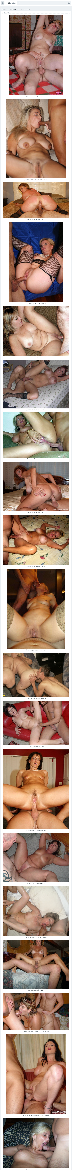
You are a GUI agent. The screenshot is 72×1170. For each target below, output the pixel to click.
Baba (11, 3)
